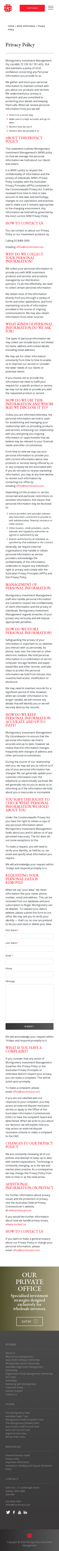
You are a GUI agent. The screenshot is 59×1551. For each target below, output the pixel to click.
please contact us (16, 1224)
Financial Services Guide (18, 1455)
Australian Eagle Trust (17, 1416)
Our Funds (32, 8)
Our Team (11, 1377)
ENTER (29, 1321)
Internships (11, 1380)
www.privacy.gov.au (19, 1210)
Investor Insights (14, 1390)
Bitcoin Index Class (15, 1436)
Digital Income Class (16, 1433)
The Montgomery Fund (18, 1412)
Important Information (17, 1462)
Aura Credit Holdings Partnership (23, 1359)
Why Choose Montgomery (19, 1356)
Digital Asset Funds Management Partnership (29, 1373)
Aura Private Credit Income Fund (22, 1426)
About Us (10, 1353)
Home (11, 25)
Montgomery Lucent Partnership (22, 1363)
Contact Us (11, 1394)
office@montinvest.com (30, 247)
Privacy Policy (12, 1458)
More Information (26, 25)
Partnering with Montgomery (21, 1383)
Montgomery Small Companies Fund (24, 1419)
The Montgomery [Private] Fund (22, 1423)
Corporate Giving (14, 1387)
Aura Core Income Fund (18, 1429)
